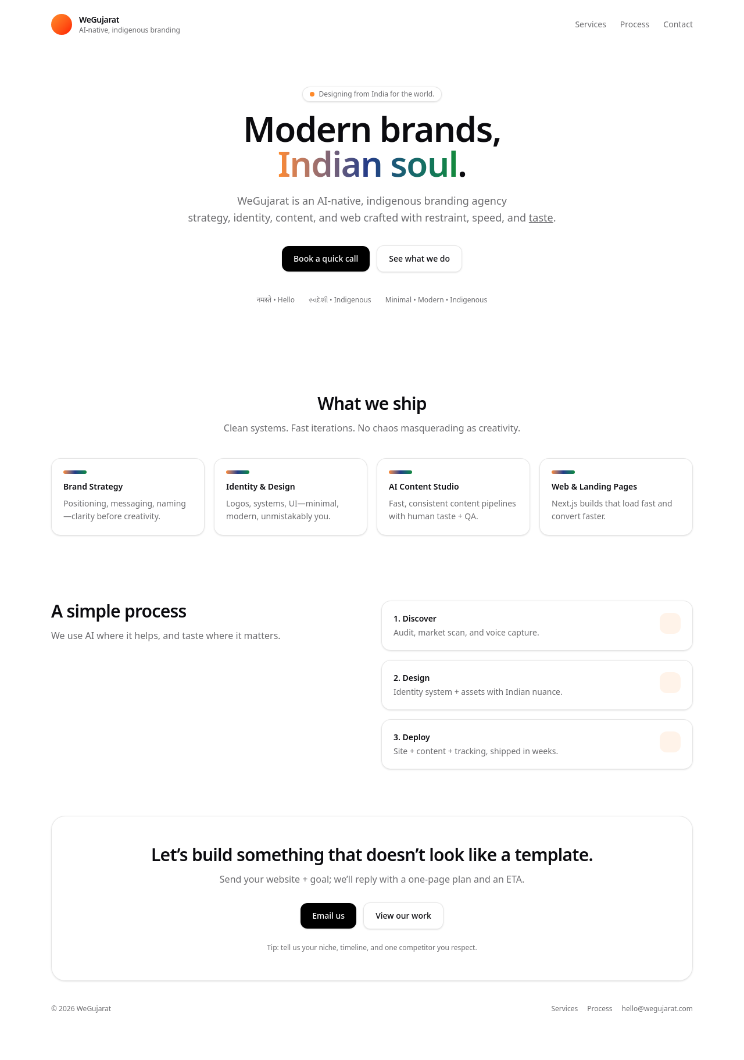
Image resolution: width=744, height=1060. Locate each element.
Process (634, 24)
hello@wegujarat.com (657, 1008)
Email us (328, 915)
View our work (403, 915)
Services (590, 24)
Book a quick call (326, 258)
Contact (678, 24)
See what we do (419, 258)
